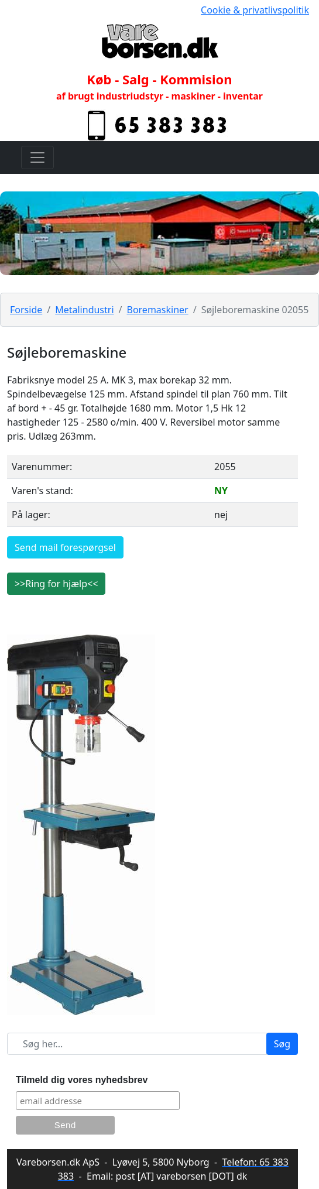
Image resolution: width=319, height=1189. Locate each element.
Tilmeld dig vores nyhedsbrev (82, 1080)
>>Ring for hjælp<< (56, 583)
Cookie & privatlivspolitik (255, 10)
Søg (282, 1043)
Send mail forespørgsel (65, 547)
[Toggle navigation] (37, 157)
